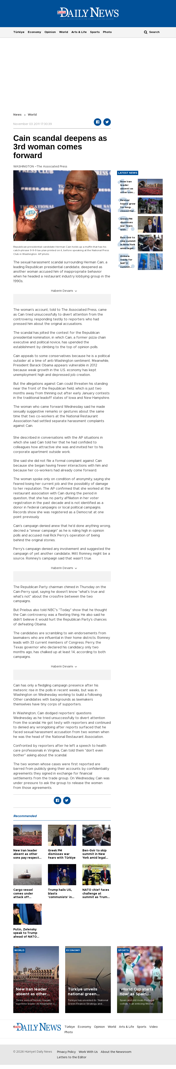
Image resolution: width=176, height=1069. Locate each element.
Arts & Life (79, 32)
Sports (95, 32)
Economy (34, 32)
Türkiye (18, 32)
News (17, 114)
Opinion (50, 32)
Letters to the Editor (71, 1057)
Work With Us (88, 1052)
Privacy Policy (66, 1052)
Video (153, 1026)
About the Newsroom (116, 1052)
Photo (107, 32)
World (63, 32)
